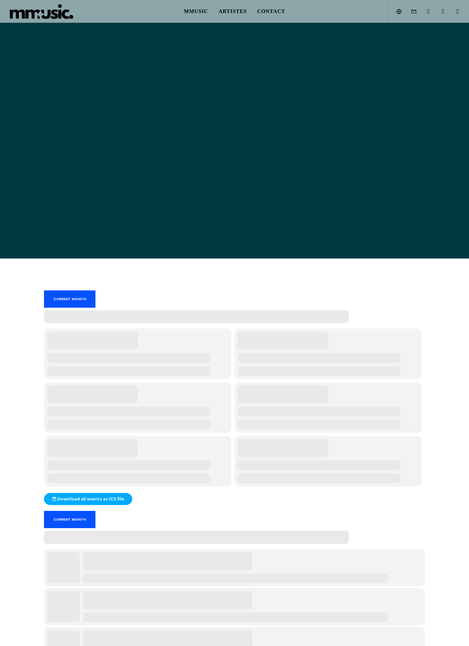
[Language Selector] (395, 11)
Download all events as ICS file (88, 499)
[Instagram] (424, 11)
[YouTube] (439, 11)
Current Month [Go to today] (69, 299)
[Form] (409, 11)
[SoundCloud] (453, 11)
